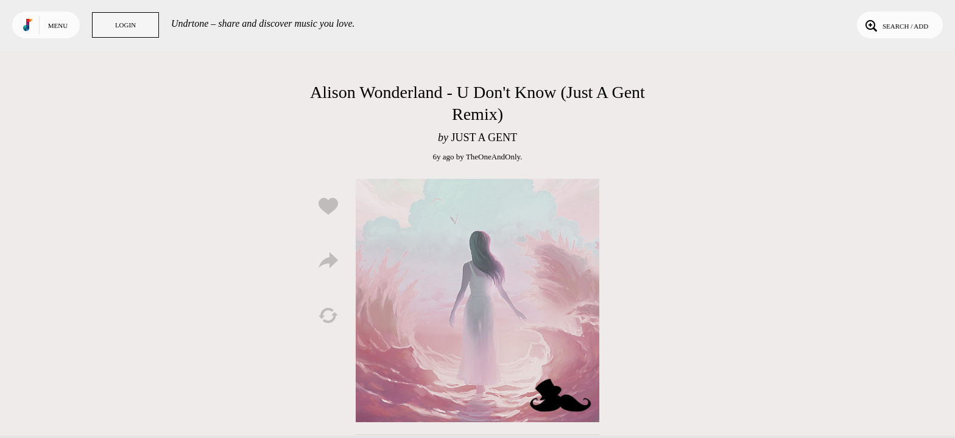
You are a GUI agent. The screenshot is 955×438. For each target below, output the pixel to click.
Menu (58, 25)
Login (125, 25)
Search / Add (895, 25)
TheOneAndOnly (493, 156)
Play (477, 300)
